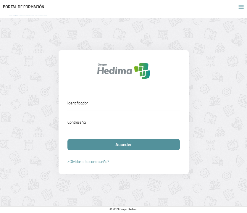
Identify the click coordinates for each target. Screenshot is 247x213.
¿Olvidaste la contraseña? (88, 162)
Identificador (77, 103)
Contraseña (76, 122)
